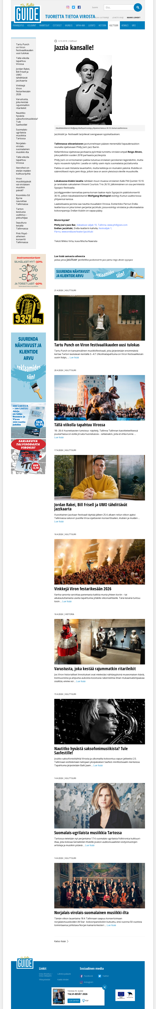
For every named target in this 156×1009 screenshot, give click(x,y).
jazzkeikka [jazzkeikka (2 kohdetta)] (83, 259)
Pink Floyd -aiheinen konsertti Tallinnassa (22, 238)
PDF (87, 1000)
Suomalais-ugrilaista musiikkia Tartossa (22, 134)
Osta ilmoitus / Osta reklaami (45, 974)
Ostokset (57, 25)
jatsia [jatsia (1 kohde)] (63, 259)
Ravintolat (44, 25)
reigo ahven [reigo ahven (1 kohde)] (118, 259)
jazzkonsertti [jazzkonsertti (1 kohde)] (95, 259)
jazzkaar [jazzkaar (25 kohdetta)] (72, 259)
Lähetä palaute (64, 973)
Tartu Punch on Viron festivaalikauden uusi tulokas (24, 49)
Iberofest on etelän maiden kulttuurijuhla (23, 170)
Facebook (88, 976)
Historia (102, 25)
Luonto (91, 25)
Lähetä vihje (118, 17)
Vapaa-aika (80, 25)
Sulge (104, 987)
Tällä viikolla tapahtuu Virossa (22, 61)
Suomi (95, 7)
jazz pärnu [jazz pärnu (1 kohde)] (107, 259)
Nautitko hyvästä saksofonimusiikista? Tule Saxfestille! (27, 118)
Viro (134, 25)
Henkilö (125, 25)
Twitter (105, 976)
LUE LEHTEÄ (74, 1000)
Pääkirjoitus (18, 25)
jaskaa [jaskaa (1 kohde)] (57, 259)
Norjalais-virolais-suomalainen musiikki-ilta (23, 148)
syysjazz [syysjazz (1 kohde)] (129, 259)
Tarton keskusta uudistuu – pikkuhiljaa (21, 213)
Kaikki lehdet (134, 17)
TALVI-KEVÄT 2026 (77, 994)
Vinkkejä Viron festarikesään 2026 (23, 90)
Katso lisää (60, 941)
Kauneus (69, 25)
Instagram (88, 982)
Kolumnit (31, 25)
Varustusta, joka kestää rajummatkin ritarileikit (22, 104)
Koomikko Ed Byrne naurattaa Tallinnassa (23, 200)
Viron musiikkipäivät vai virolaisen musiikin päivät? (23, 184)
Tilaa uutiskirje (102, 17)
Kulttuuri (114, 25)
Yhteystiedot (44, 979)
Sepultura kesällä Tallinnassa (22, 225)
